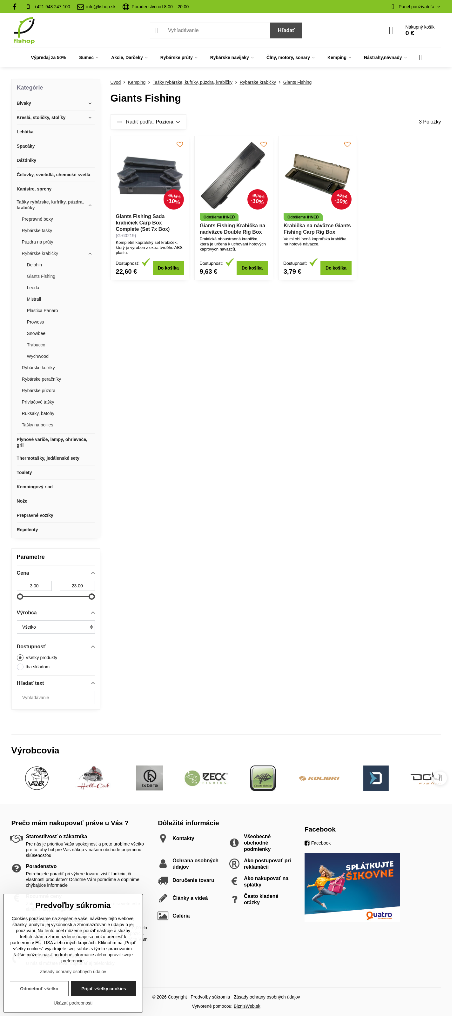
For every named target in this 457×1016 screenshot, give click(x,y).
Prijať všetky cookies (103, 988)
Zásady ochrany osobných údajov (267, 996)
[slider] (20, 596)
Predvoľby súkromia (210, 996)
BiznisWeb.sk (247, 1006)
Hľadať (286, 30)
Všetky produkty (37, 657)
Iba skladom (33, 667)
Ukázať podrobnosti (73, 1003)
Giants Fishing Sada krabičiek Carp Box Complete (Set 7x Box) (143, 223)
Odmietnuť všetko (39, 988)
